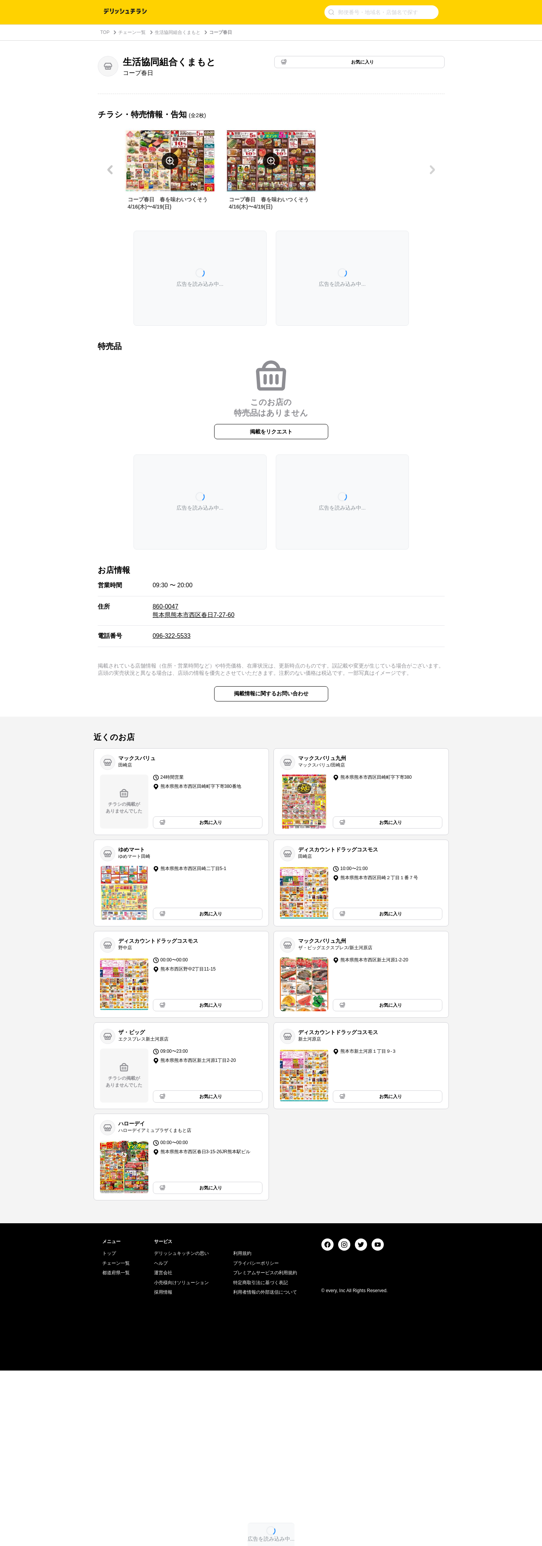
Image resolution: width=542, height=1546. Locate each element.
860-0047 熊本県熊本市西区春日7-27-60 (193, 610)
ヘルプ (161, 1438)
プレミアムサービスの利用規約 (265, 1448)
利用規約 (242, 1428)
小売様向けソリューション (181, 1458)
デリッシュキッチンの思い (181, 1428)
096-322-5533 (172, 636)
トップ (109, 1428)
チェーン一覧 (132, 32)
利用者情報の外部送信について (265, 1467)
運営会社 (163, 1448)
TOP (105, 32)
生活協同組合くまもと (177, 32)
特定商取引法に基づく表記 (260, 1458)
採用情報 (163, 1467)
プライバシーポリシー (256, 1438)
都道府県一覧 (116, 1448)
